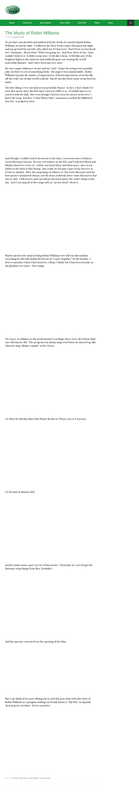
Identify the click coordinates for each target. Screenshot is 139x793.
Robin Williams (33, 778)
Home (11, 23)
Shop (110, 23)
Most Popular (45, 23)
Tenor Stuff (65, 23)
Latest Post (27, 23)
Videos (97, 23)
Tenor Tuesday (45, 778)
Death (21, 778)
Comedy (15, 778)
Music (26, 778)
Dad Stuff (82, 23)
